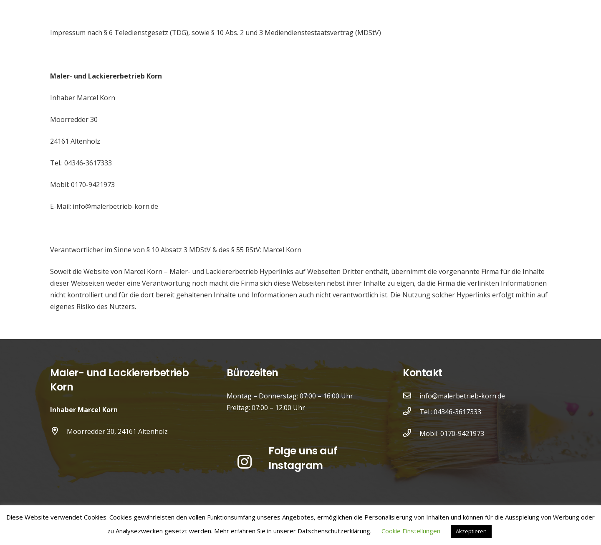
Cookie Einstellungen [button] (410, 531)
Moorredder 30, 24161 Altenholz (117, 431)
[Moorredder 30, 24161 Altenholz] (58, 431)
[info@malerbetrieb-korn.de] (411, 396)
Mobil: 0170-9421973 (451, 433)
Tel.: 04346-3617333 (450, 411)
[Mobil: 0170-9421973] (411, 433)
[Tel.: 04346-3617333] (411, 412)
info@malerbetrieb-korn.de (462, 396)
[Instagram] (245, 462)
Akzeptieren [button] (471, 531)
